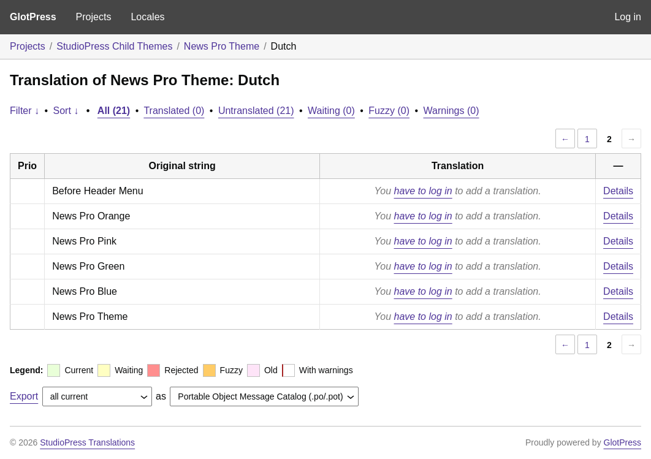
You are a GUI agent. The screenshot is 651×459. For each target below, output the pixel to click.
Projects (94, 17)
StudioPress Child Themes (114, 46)
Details (618, 191)
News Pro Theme (221, 46)
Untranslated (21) (256, 110)
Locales (147, 17)
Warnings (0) (451, 110)
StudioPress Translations (87, 442)
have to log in (423, 191)
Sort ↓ (66, 110)
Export (24, 396)
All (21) (113, 110)
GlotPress (33, 17)
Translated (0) (173, 110)
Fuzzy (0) (388, 110)
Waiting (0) (331, 110)
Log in (627, 17)
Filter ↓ (24, 110)
